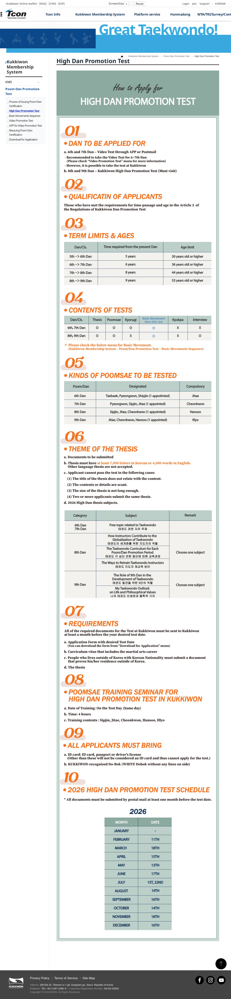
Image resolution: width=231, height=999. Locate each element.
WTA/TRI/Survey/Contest (211, 14)
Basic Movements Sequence (24, 116)
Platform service (147, 14)
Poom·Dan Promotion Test (22, 91)
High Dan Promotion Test (24, 111)
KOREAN (220, 3)
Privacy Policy (40, 978)
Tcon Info (53, 14)
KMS (8, 82)
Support (205, 3)
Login (186, 3)
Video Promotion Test (21, 120)
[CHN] (53, 3)
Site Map (89, 978)
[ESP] (61, 3)
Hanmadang (180, 14)
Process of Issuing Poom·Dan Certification (25, 104)
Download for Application (23, 139)
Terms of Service (66, 978)
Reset (140, 4)
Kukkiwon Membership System (100, 14)
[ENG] (43, 3)
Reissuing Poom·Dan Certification (20, 132)
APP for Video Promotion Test (25, 125)
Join (194, 3)
